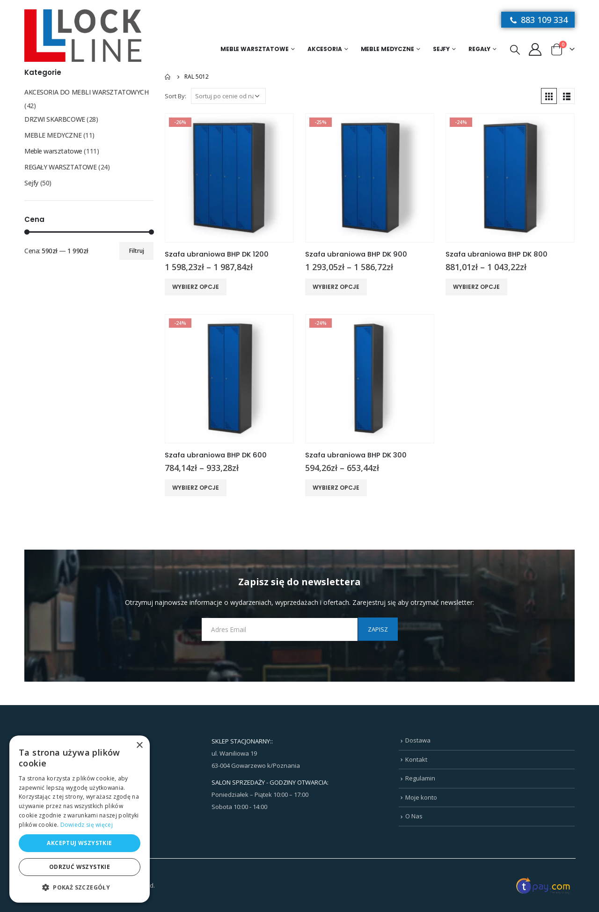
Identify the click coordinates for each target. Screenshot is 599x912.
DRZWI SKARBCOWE (54, 119)
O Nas (414, 816)
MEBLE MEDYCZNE (387, 49)
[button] (79, 887)
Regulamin (420, 778)
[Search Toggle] (515, 49)
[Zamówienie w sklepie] (228, 96)
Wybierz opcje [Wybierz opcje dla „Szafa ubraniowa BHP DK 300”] (336, 488)
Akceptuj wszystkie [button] (79, 843)
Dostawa (418, 740)
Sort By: (175, 96)
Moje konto (421, 797)
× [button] (139, 745)
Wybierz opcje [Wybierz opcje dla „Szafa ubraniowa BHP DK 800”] (476, 287)
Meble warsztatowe (254, 49)
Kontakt (416, 759)
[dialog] (79, 819)
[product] (229, 178)
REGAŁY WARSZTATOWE (60, 166)
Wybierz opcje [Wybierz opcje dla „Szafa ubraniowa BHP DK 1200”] (195, 287)
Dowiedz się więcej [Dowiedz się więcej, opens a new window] (86, 825)
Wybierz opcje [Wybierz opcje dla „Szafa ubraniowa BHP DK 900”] (336, 287)
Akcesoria (324, 49)
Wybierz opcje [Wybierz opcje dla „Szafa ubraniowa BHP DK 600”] (195, 488)
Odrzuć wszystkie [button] (79, 867)
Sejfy (441, 49)
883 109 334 (538, 19)
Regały (479, 49)
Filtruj (136, 251)
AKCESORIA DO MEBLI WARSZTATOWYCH (86, 92)
